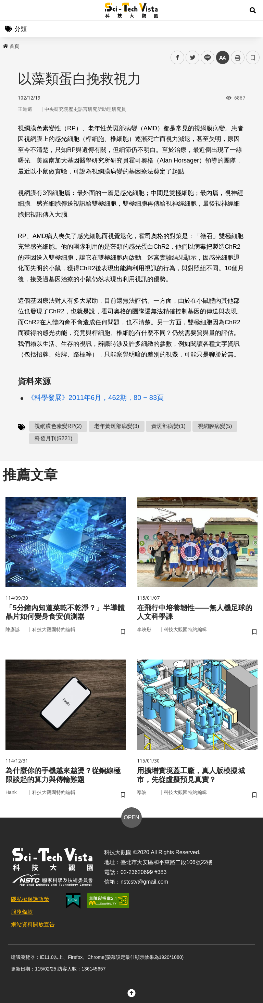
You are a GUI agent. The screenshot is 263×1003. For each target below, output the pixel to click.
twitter (192, 58)
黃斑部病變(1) (168, 426)
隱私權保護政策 (30, 904)
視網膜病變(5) (215, 426)
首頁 (11, 46)
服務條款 (22, 916)
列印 (238, 57)
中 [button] (222, 58)
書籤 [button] (253, 57)
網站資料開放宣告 (33, 929)
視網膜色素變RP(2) (58, 426)
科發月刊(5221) (53, 438)
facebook (177, 58)
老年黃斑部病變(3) (116, 426)
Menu (10, 10)
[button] (252, 10)
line (205, 58)
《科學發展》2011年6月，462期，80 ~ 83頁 (95, 397)
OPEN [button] (131, 822)
